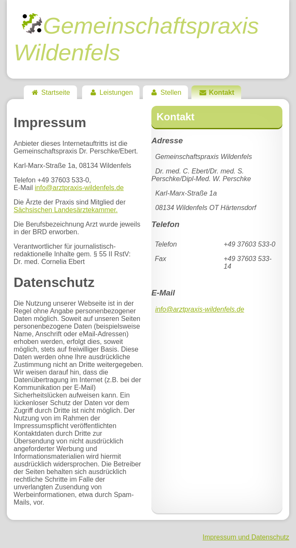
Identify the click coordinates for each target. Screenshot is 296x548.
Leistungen (111, 92)
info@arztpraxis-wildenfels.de (79, 187)
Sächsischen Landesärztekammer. (66, 209)
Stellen (165, 92)
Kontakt (216, 92)
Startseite (50, 92)
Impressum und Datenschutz (245, 537)
